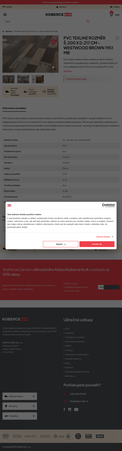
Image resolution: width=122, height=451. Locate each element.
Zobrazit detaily (103, 237)
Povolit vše (97, 244)
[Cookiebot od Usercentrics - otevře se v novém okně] (104, 205)
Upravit (60, 244)
